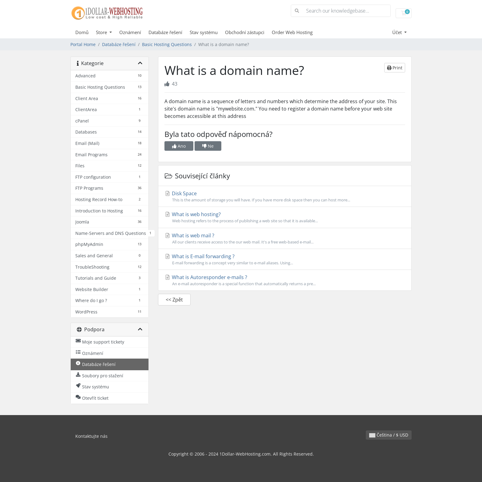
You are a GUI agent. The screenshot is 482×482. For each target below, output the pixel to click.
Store (102, 32)
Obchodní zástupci (244, 32)
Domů (82, 32)
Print (394, 68)
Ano (179, 146)
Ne (208, 146)
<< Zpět (174, 299)
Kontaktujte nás (91, 436)
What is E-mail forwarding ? (284, 259)
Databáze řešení (165, 32)
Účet (397, 32)
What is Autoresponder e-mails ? (284, 280)
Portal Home (83, 44)
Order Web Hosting (292, 32)
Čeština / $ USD (388, 435)
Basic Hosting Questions (167, 44)
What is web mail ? (284, 238)
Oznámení (130, 32)
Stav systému (204, 32)
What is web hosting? (284, 217)
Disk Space (284, 196)
